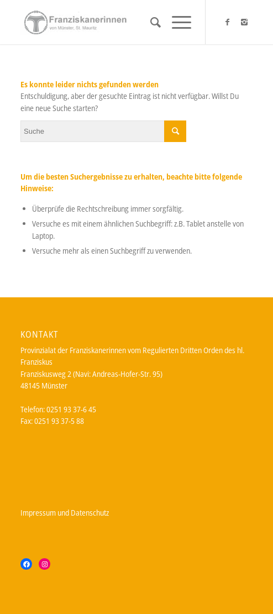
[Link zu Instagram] (244, 22)
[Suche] (150, 22)
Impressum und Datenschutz (64, 512)
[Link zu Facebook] (227, 22)
